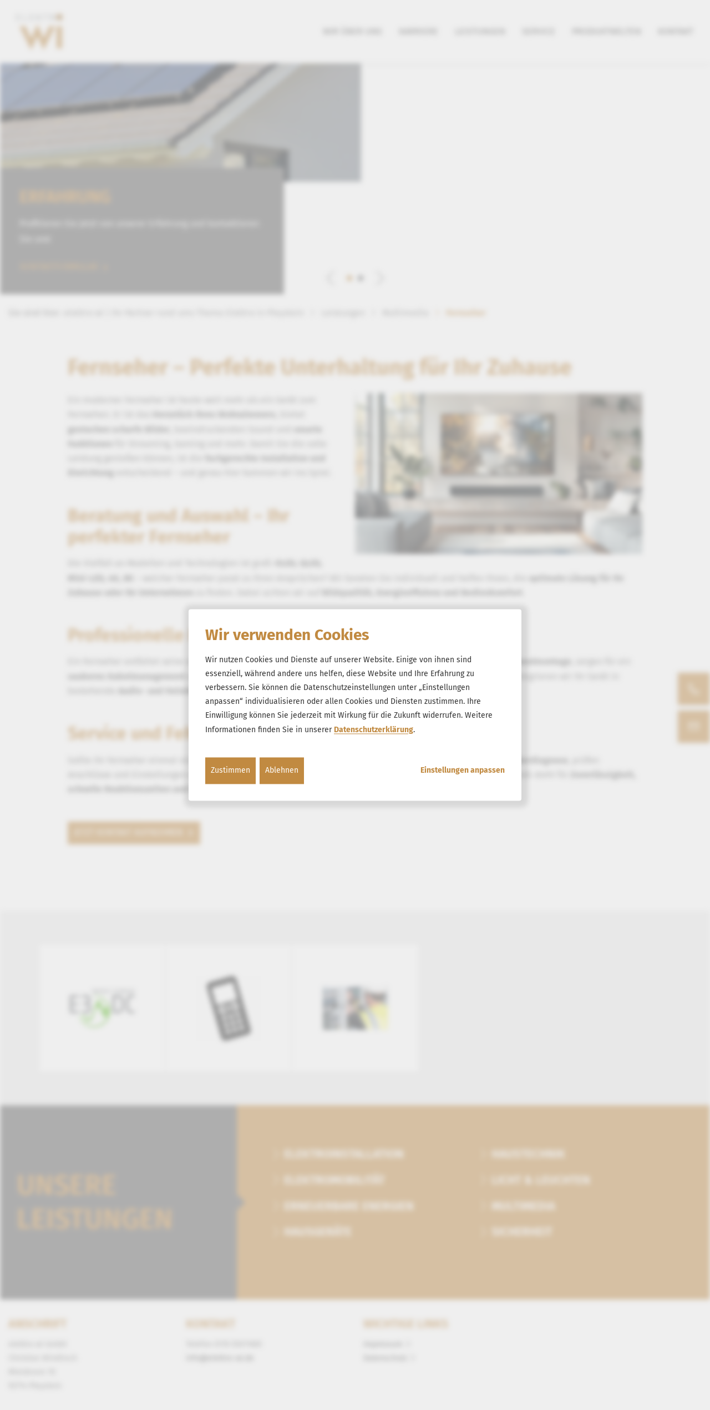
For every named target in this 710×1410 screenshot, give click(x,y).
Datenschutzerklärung (373, 729)
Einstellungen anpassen (462, 771)
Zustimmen (230, 770)
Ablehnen (281, 770)
